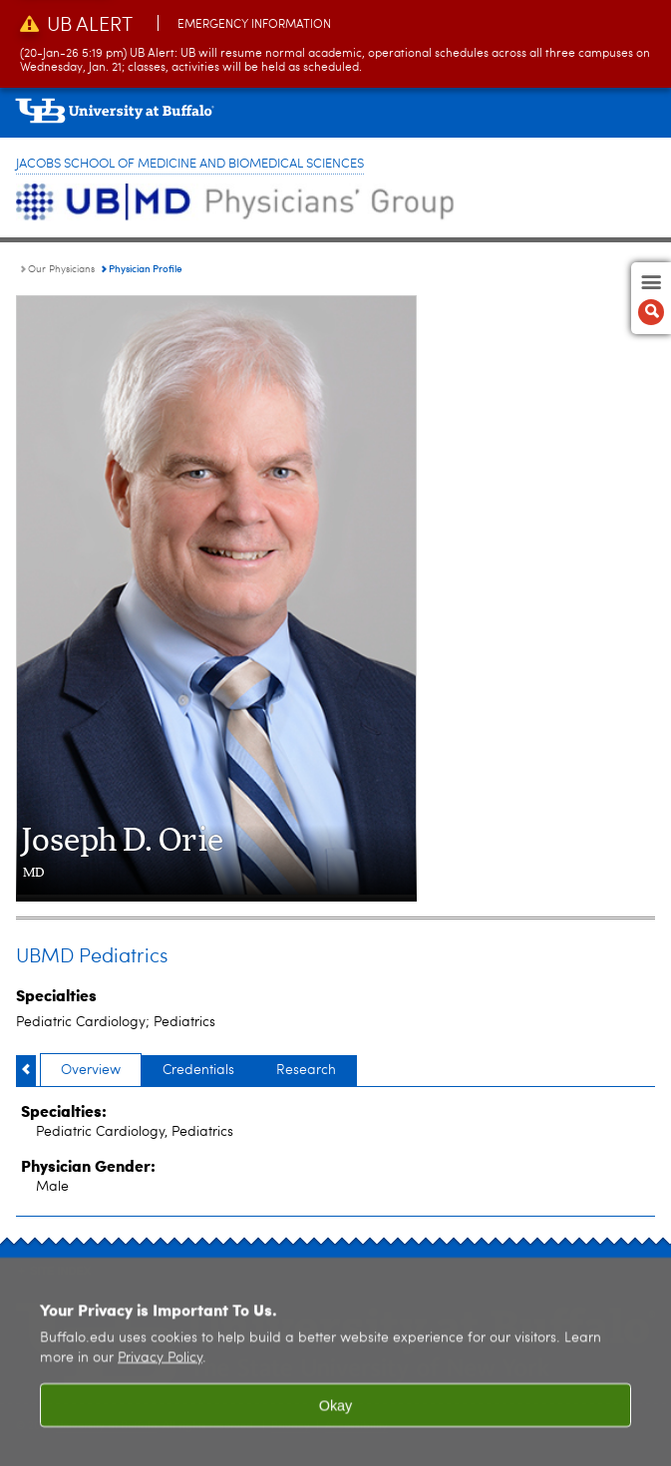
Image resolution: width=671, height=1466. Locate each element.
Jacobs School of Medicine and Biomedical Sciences (190, 164)
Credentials (198, 1070)
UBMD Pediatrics (92, 957)
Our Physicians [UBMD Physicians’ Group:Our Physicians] (61, 269)
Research (306, 1070)
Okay (336, 1418)
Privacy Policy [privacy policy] (160, 1370)
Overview (91, 1070)
